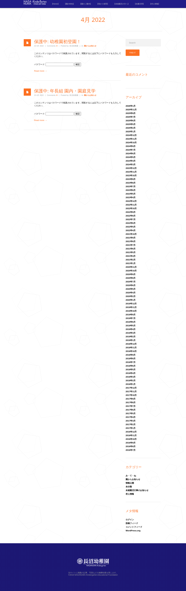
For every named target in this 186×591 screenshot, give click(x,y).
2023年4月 (131, 197)
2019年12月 (131, 303)
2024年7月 (131, 150)
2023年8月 (131, 183)
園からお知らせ (90, 46)
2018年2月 (131, 380)
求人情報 (130, 494)
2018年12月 (131, 344)
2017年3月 (131, 421)
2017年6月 (131, 410)
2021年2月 (131, 259)
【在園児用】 (139, 4)
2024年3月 (131, 164)
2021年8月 (131, 241)
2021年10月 (131, 234)
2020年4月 (131, 292)
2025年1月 (131, 131)
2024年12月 (131, 135)
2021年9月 (131, 238)
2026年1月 (131, 106)
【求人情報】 (154, 4)
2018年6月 (131, 366)
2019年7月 (131, 318)
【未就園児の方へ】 (121, 4)
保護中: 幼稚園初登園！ (57, 41)
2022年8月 (131, 216)
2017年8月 (131, 402)
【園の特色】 (69, 4)
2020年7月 (131, 281)
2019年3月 (131, 333)
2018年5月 (131, 369)
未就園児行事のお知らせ (137, 490)
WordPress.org (133, 530)
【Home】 (55, 4)
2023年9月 (131, 179)
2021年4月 (131, 256)
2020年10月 (131, 270)
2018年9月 (131, 355)
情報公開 (130, 483)
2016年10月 (131, 439)
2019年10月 (131, 311)
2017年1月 (131, 428)
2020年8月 (131, 278)
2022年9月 (131, 212)
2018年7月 (131, 362)
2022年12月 (131, 201)
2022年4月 (131, 230)
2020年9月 (131, 274)
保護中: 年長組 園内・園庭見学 (65, 91)
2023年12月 (131, 168)
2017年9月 (131, 399)
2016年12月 (131, 432)
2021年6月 (131, 249)
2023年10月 (131, 175)
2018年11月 (131, 347)
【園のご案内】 (85, 4)
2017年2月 (131, 424)
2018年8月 (131, 358)
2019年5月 (131, 325)
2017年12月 (131, 388)
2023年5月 (131, 194)
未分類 (129, 486)
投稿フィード (132, 523)
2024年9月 (131, 146)
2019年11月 (131, 307)
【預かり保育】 (103, 4)
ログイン (130, 519)
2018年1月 (131, 384)
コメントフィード (134, 527)
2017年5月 (131, 413)
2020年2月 (131, 296)
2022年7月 (131, 219)
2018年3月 (131, 377)
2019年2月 (131, 336)
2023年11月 (131, 172)
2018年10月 (131, 351)
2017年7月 (131, 406)
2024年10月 (131, 142)
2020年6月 (131, 285)
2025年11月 (131, 109)
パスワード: (54, 64)
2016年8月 (131, 446)
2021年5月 (131, 252)
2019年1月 (131, 340)
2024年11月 (131, 139)
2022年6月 (131, 223)
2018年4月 (131, 373)
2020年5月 (131, 289)
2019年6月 (131, 322)
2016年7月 (131, 450)
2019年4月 (131, 329)
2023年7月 (131, 186)
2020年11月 (131, 267)
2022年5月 (131, 227)
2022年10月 (131, 208)
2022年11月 (131, 205)
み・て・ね (131, 475)
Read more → (40, 71)
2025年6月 (131, 120)
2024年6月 (131, 153)
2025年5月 (131, 124)
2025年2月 (131, 128)
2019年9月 (131, 314)
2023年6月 (131, 190)
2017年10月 (131, 395)
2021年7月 (131, 245)
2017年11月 (131, 391)
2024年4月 (131, 161)
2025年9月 (131, 113)
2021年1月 (131, 263)
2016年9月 (131, 443)
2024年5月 (131, 157)
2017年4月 (131, 417)
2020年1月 (131, 300)
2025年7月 (131, 117)
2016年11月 (131, 435)
